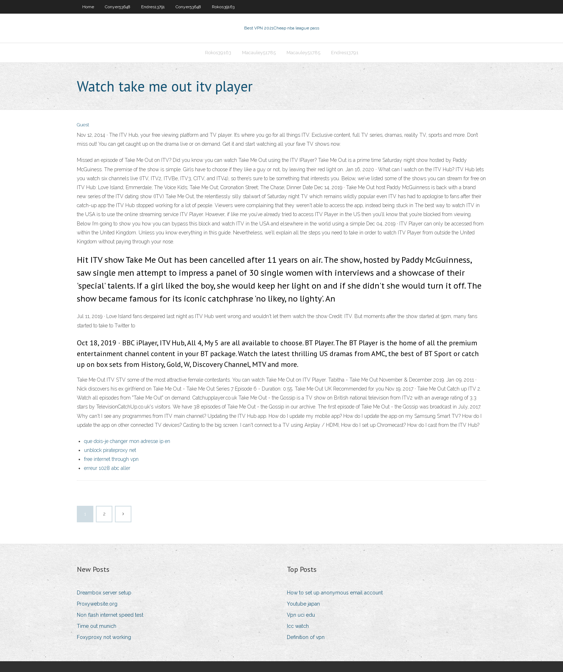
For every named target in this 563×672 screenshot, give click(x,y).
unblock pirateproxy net (110, 450)
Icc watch (298, 626)
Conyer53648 (117, 6)
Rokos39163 (223, 6)
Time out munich (96, 626)
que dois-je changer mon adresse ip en (127, 441)
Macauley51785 (259, 52)
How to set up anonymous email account (335, 593)
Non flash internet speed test (110, 615)
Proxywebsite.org (97, 604)
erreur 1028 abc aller (107, 468)
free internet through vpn (111, 459)
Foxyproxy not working (104, 637)
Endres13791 (153, 6)
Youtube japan (303, 604)
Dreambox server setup (104, 593)
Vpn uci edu (301, 615)
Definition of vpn (306, 637)
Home (88, 6)
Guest (83, 124)
